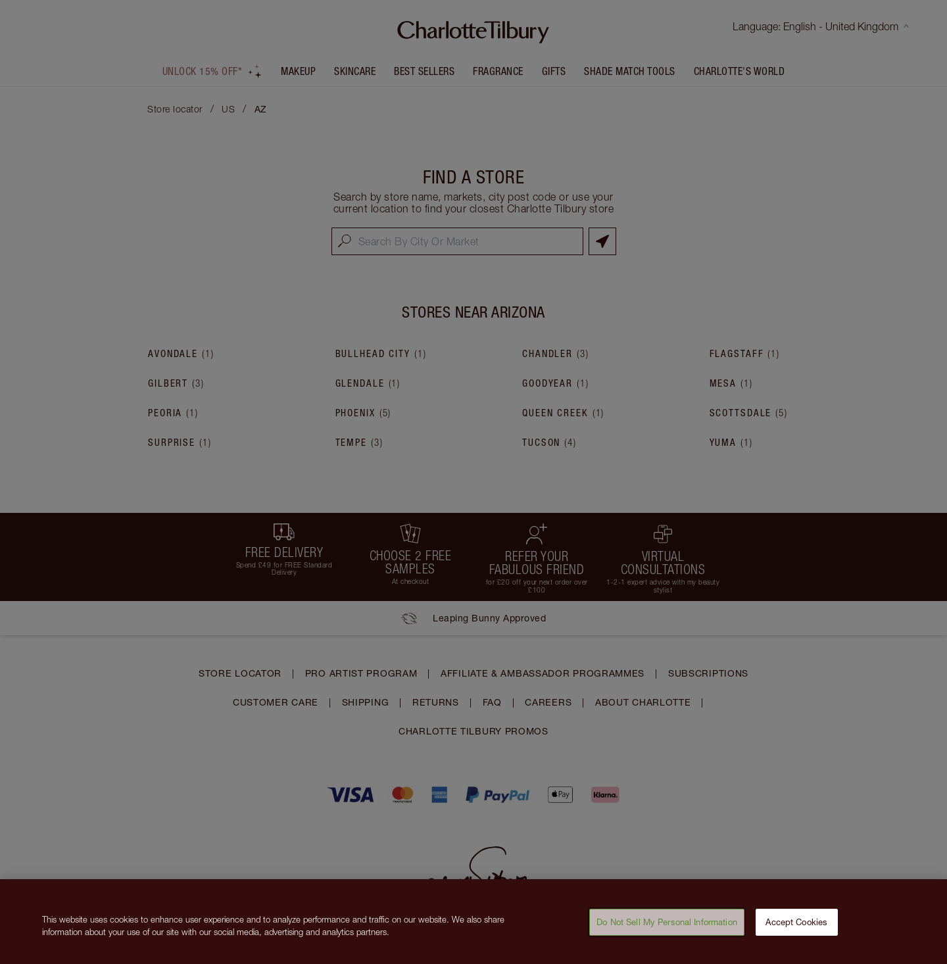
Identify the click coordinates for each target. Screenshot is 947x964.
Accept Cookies (796, 926)
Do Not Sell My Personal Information (666, 926)
